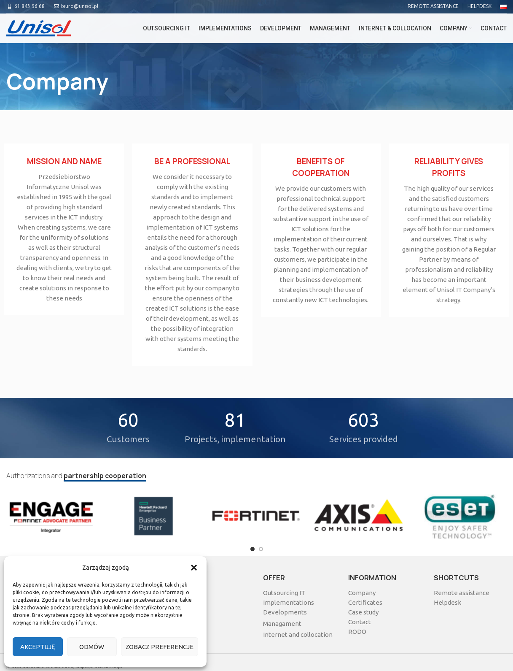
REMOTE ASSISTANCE (433, 6)
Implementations (288, 602)
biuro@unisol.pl (75, 6)
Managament (282, 623)
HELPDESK (479, 6)
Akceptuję (37, 646)
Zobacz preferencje (159, 646)
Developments (285, 612)
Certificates (365, 602)
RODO (357, 631)
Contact (359, 621)
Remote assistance (461, 592)
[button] (194, 567)
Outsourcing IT (284, 592)
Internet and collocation (298, 634)
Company (362, 592)
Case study (363, 612)
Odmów (91, 646)
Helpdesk (447, 602)
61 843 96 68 (25, 6)
